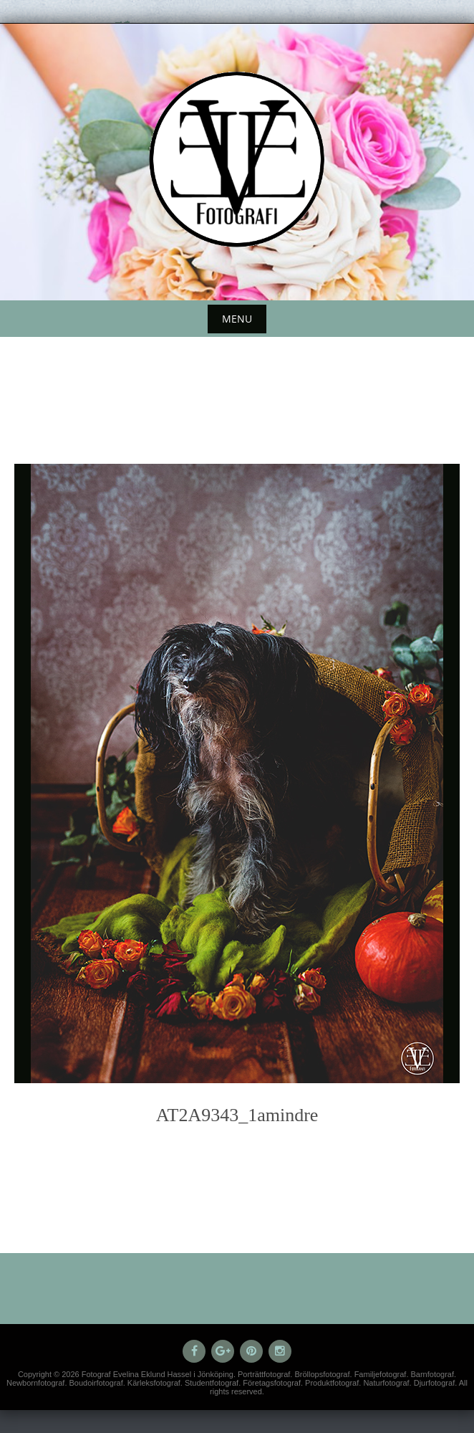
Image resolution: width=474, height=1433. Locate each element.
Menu (237, 318)
